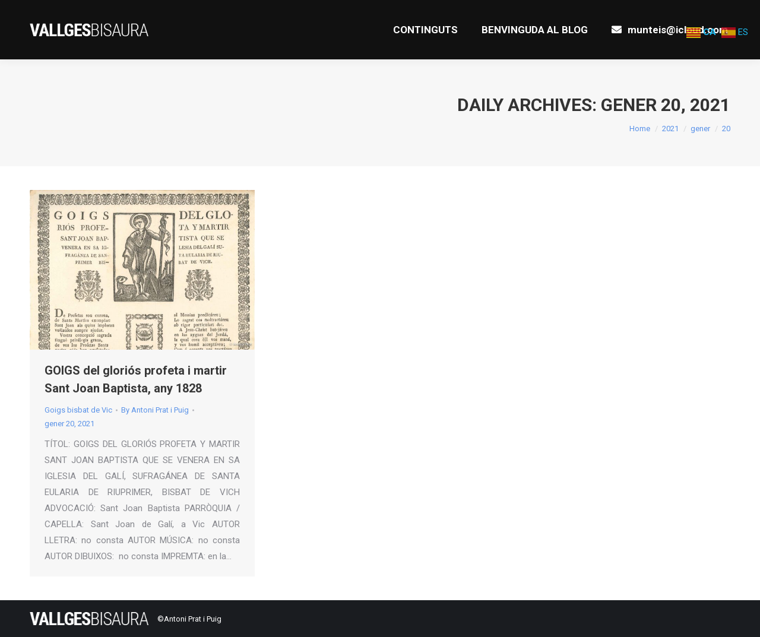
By (155, 409)
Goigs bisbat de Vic (78, 409)
